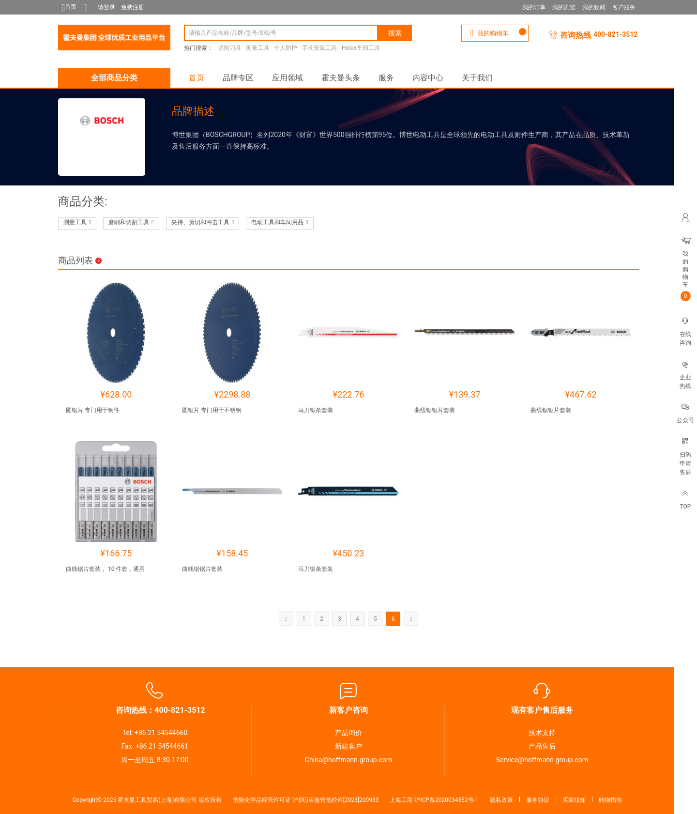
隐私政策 (501, 800)
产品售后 (542, 746)
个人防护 (285, 48)
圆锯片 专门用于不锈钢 (212, 410)
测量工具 (257, 48)
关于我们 (477, 77)
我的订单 (533, 7)
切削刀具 (229, 48)
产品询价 (348, 733)
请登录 (106, 7)
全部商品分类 (114, 77)
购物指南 (610, 800)
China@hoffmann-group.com (348, 760)
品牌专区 (238, 77)
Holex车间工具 (361, 48)
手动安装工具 (319, 48)
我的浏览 (564, 7)
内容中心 (427, 77)
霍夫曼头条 (340, 77)
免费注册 (132, 7)
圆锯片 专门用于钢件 (93, 410)
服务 (386, 77)
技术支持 (542, 733)
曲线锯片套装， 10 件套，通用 (105, 569)
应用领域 (287, 77)
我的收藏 (594, 7)
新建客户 (348, 746)
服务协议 (537, 800)
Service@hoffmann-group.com (542, 760)
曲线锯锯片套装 (434, 410)
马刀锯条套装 (315, 410)
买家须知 (574, 800)
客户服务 (624, 7)
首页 (196, 77)
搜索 (395, 33)
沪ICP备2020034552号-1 (446, 800)
